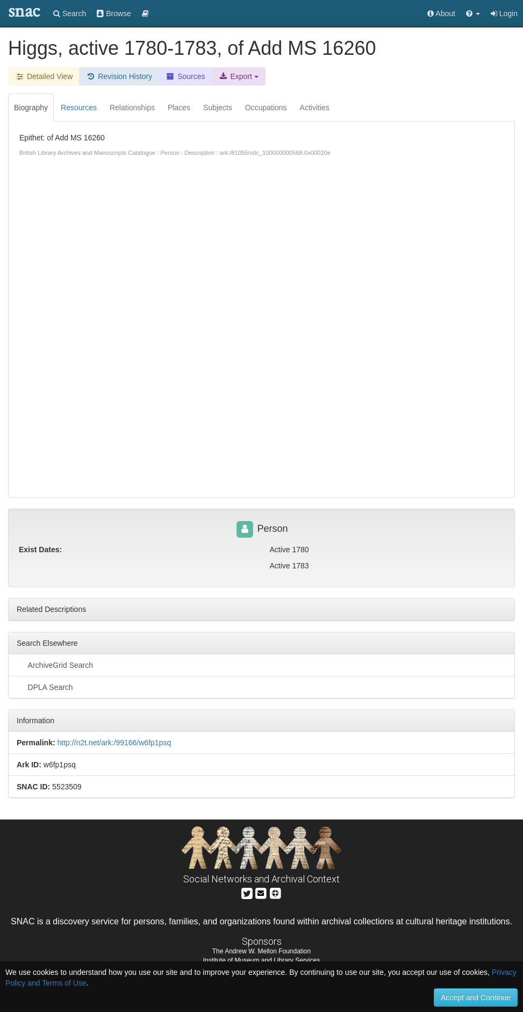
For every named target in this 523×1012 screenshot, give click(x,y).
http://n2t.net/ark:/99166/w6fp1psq (114, 742)
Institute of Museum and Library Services (261, 960)
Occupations (266, 107)
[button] (473, 13)
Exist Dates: (40, 549)
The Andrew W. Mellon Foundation (261, 951)
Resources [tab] (79, 107)
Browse (114, 13)
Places (179, 107)
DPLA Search (45, 687)
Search (69, 13)
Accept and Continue (476, 997)
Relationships (132, 107)
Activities (314, 107)
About (441, 13)
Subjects (217, 107)
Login (504, 13)
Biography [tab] (31, 107)
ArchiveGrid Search (55, 664)
